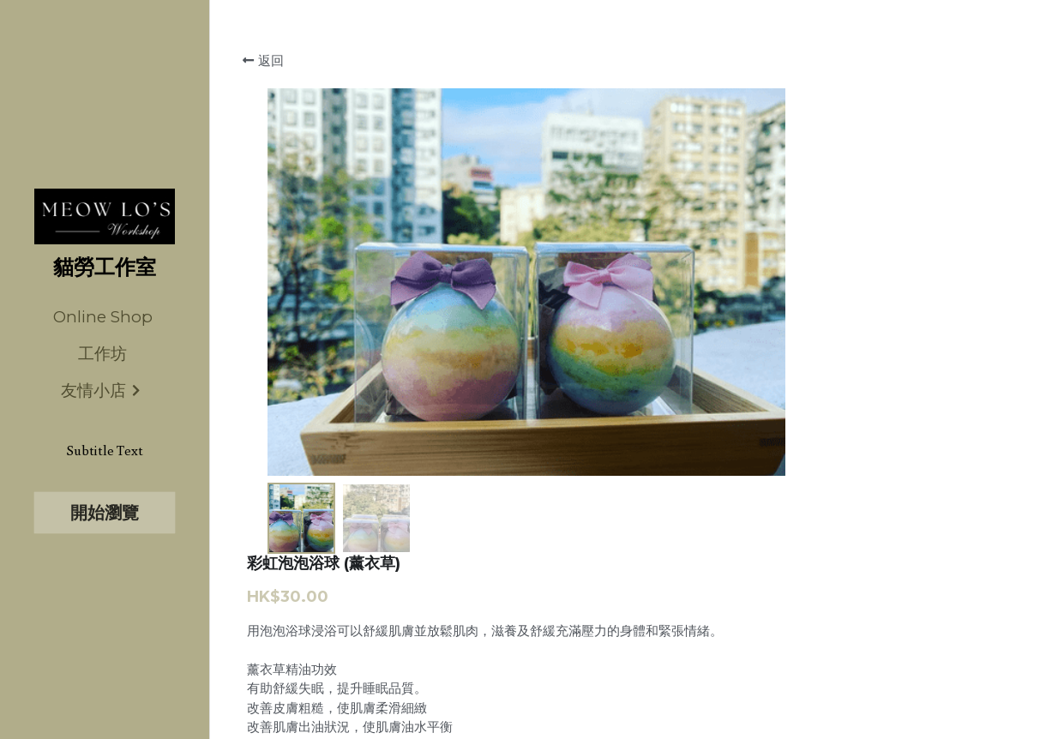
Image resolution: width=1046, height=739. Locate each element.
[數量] (857, 437)
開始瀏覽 (104, 512)
